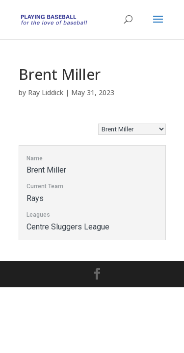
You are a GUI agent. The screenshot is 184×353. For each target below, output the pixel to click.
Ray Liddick (45, 92)
